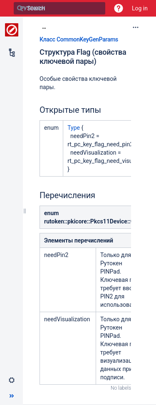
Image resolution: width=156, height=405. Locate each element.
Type (73, 127)
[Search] (20, 8)
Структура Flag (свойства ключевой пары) (83, 57)
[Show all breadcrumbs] (44, 26)
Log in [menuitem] (140, 8)
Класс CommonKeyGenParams (79, 39)
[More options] (136, 27)
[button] (118, 8)
